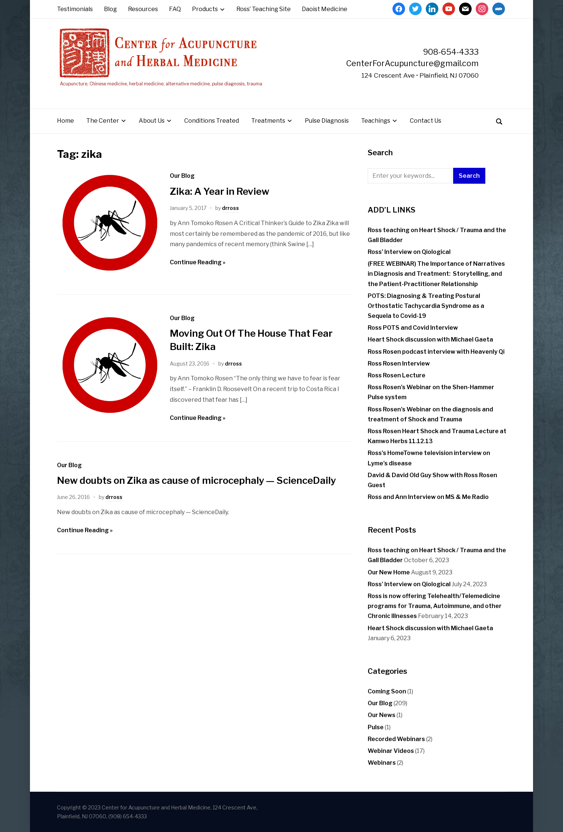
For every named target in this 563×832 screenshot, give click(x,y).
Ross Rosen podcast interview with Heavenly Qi (436, 351)
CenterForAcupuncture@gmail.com (412, 63)
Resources (143, 9)
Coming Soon (387, 691)
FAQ (175, 9)
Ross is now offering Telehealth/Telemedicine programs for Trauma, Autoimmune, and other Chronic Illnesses (435, 605)
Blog (110, 9)
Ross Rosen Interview (399, 363)
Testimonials (75, 9)
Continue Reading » (198, 262)
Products (205, 9)
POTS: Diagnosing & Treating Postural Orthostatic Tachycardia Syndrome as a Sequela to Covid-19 (426, 305)
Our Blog (182, 175)
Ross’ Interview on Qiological (409, 251)
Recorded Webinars (396, 739)
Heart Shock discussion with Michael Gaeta (430, 339)
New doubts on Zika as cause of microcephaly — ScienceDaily (196, 480)
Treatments (268, 120)
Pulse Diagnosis (327, 120)
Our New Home (389, 572)
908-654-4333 (451, 52)
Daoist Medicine (324, 9)
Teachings (375, 120)
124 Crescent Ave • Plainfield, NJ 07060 (420, 75)
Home (65, 120)
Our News (381, 715)
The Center (102, 120)
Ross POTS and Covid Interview (413, 327)
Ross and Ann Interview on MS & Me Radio (428, 496)
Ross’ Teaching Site (263, 9)
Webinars (382, 762)
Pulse (376, 727)
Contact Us (425, 120)
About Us (152, 120)
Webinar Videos (391, 750)
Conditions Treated (211, 120)
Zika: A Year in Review (219, 191)
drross (230, 208)
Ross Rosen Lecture (396, 375)
